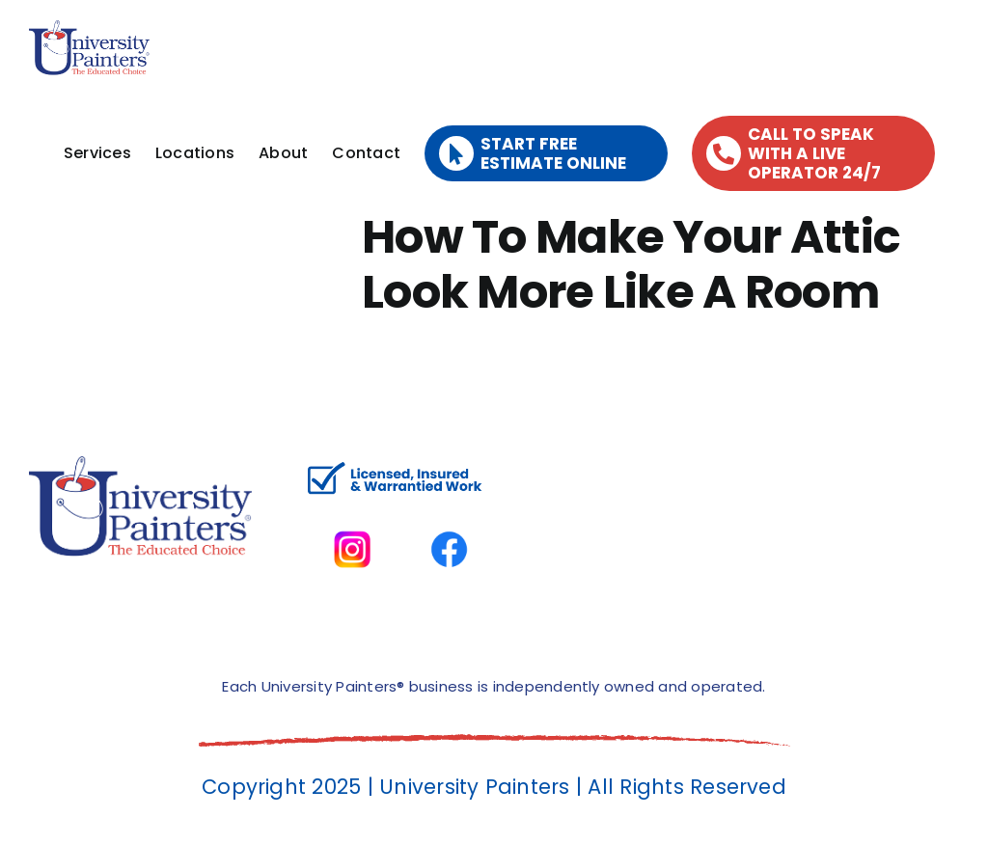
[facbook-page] (449, 512)
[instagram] (353, 512)
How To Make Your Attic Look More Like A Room (631, 264)
